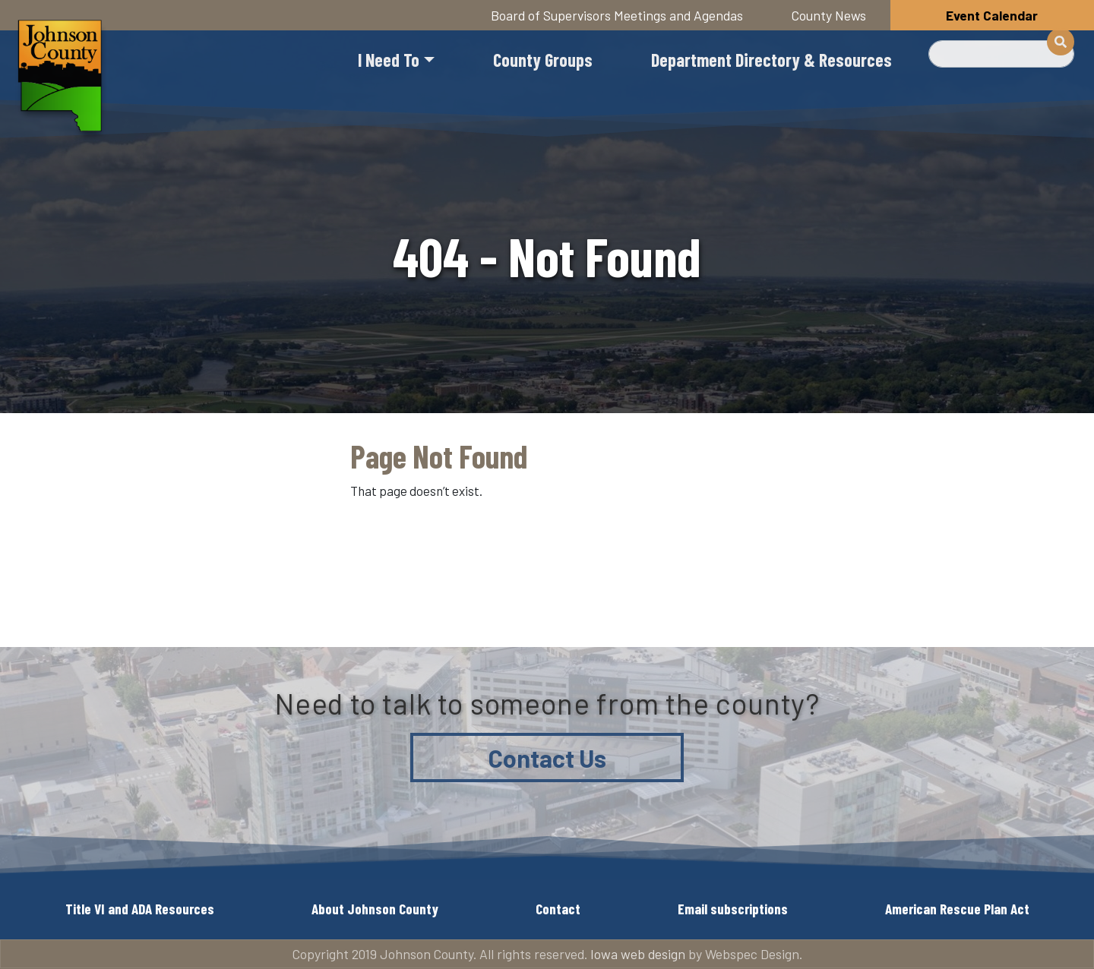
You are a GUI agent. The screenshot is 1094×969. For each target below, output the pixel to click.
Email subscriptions (733, 908)
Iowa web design (637, 953)
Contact (558, 908)
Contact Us (547, 757)
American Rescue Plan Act (957, 908)
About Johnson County (374, 908)
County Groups (543, 60)
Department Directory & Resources (771, 60)
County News (829, 15)
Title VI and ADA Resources (139, 908)
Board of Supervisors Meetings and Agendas (617, 15)
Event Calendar (992, 15)
